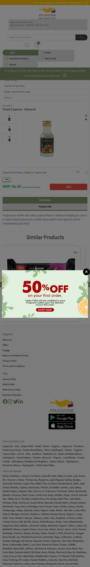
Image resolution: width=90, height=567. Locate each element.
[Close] (86, 271)
